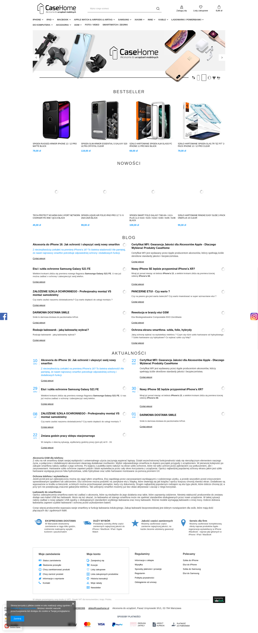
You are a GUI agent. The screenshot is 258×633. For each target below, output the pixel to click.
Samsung (123, 19)
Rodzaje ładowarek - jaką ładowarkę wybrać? (61, 329)
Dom (76, 25)
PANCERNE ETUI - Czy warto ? (150, 291)
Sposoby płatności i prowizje (148, 569)
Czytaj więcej (39, 258)
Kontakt (46, 583)
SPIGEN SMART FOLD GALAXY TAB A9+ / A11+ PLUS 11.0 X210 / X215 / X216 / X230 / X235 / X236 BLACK (152, 218)
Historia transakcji (99, 578)
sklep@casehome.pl (98, 608)
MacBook (62, 19)
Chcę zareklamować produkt (56, 569)
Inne (150, 19)
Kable (162, 19)
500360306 (79, 608)
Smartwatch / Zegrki (115, 24)
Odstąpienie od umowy (145, 582)
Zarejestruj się (97, 560)
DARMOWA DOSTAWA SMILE (51, 312)
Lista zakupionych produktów (104, 574)
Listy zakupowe (200, 10)
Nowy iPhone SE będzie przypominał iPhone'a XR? (163, 268)
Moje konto (94, 554)
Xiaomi (138, 19)
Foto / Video (92, 24)
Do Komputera (41, 25)
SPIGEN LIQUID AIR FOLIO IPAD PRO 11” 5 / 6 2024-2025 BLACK (102, 216)
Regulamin (140, 573)
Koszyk (94, 565)
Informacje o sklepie (144, 560)
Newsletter (96, 587)
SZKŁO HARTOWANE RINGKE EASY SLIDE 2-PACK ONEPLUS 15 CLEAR (201, 216)
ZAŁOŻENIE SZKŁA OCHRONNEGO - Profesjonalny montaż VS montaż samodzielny (72, 293)
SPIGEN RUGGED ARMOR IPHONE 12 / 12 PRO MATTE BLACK (55, 145)
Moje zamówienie (49, 554)
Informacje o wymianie (53, 578)
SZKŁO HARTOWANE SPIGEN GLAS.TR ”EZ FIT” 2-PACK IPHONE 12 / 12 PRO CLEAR (201, 145)
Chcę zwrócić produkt (53, 574)
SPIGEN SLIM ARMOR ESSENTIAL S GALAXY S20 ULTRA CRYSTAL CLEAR (104, 145)
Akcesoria (62, 25)
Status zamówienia (52, 560)
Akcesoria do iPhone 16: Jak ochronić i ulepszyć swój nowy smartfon (76, 244)
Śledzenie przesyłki (52, 565)
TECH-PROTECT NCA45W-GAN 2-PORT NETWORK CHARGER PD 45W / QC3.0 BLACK (56, 216)
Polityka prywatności (144, 577)
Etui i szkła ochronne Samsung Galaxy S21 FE (61, 268)
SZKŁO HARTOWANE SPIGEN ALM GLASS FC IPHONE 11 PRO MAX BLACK (150, 145)
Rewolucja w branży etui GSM (150, 312)
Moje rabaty (96, 583)
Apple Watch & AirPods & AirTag (93, 19)
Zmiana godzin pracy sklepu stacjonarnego (68, 435)
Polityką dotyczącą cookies (23, 608)
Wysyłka (139, 564)
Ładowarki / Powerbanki (186, 19)
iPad (49, 19)
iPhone (37, 19)
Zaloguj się (181, 10)
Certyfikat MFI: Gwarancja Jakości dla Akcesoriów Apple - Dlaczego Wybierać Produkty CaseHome (173, 246)
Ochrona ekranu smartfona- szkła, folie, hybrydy (161, 329)
